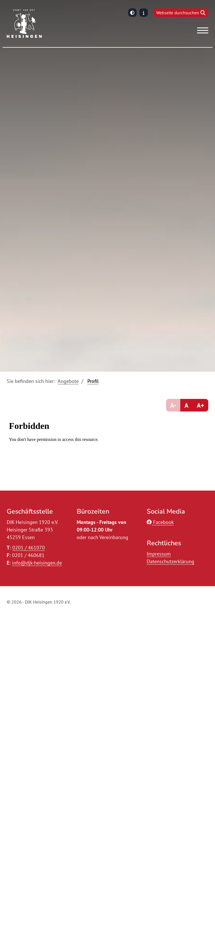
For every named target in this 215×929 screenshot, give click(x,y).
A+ (200, 405)
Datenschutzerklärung (170, 561)
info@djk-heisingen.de (37, 563)
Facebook (160, 522)
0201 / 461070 (28, 547)
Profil (93, 381)
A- (173, 405)
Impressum (159, 554)
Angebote (68, 381)
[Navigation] (200, 30)
